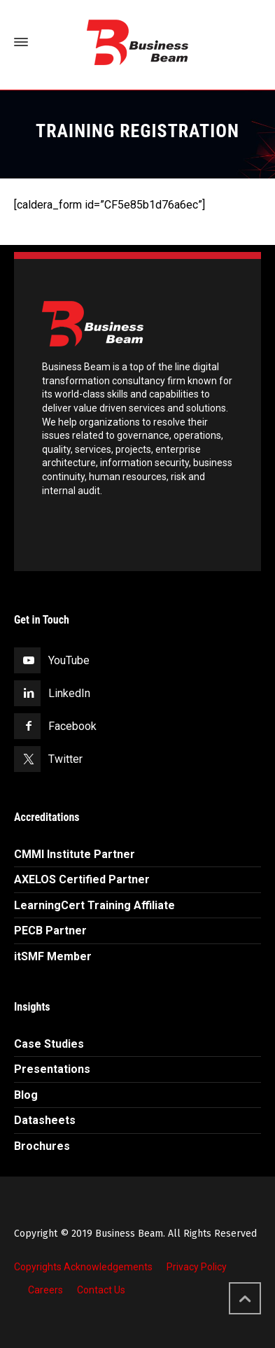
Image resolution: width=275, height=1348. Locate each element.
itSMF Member (53, 956)
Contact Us (101, 1290)
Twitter (65, 759)
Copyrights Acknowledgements (83, 1266)
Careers (45, 1290)
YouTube (69, 660)
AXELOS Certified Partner (82, 879)
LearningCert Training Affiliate (94, 905)
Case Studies (49, 1044)
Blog (26, 1095)
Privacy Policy (197, 1266)
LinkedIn (69, 693)
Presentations (52, 1069)
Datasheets (45, 1120)
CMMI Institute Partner (74, 854)
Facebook (72, 726)
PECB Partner (50, 930)
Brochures (42, 1146)
